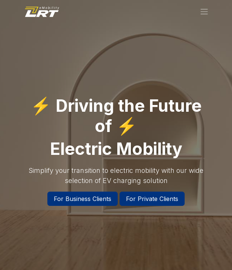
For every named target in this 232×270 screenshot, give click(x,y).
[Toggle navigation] (204, 11)
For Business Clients (82, 198)
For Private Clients (152, 198)
